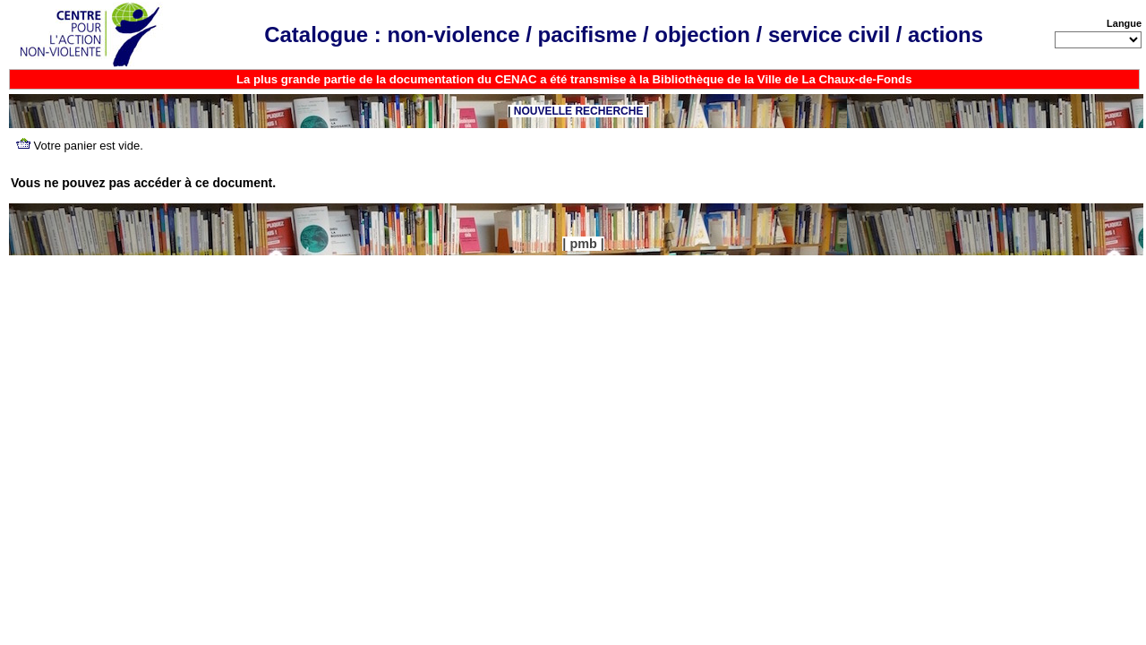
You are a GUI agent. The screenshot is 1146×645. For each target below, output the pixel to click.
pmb (582, 243)
